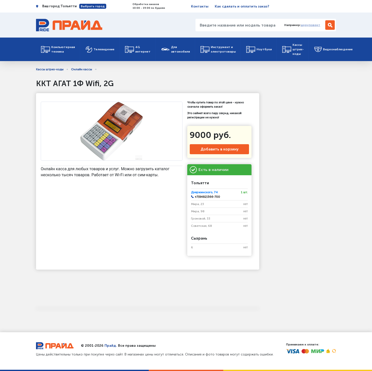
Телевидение (100, 49)
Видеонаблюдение (333, 49)
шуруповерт (310, 25)
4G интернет (137, 49)
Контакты (199, 6)
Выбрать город (93, 6)
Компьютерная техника (58, 49)
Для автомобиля (175, 49)
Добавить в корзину (219, 149)
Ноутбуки (259, 49)
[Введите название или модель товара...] (238, 25)
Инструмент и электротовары (218, 49)
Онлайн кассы (81, 69)
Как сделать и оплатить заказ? (242, 6)
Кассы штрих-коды (293, 49)
